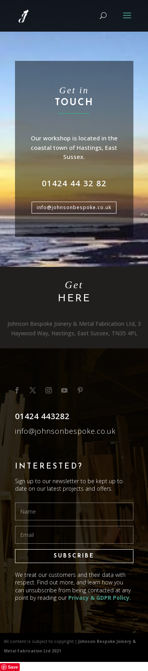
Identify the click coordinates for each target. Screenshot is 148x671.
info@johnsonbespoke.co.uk (74, 207)
